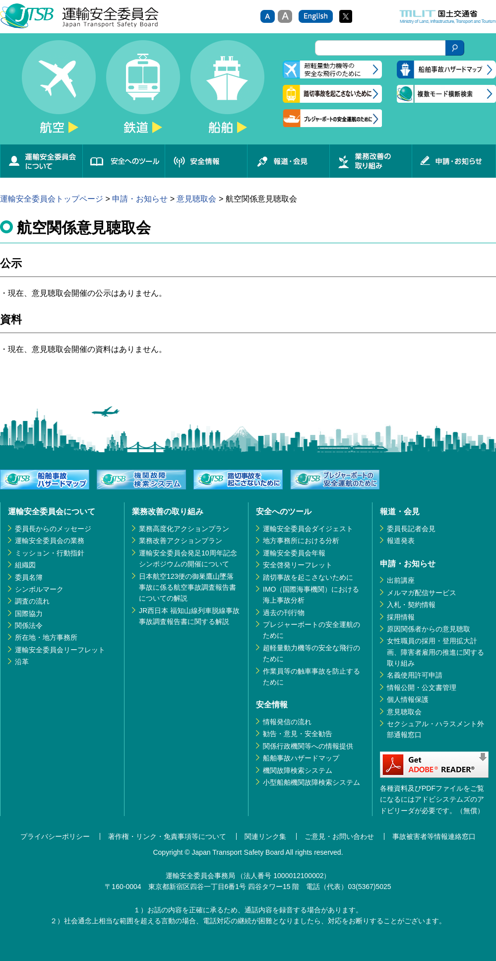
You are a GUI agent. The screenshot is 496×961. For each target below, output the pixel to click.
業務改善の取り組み (370, 161)
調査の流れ (32, 601)
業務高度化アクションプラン (184, 529)
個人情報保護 (408, 699)
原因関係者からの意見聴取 (428, 629)
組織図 (25, 565)
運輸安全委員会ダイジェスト (308, 529)
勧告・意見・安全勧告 (297, 734)
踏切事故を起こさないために (308, 577)
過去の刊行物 (284, 613)
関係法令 (29, 625)
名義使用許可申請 (414, 675)
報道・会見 (288, 161)
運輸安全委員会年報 (294, 553)
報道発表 (401, 541)
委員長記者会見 (411, 529)
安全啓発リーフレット (297, 565)
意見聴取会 (196, 199)
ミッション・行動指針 (49, 553)
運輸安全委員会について (41, 161)
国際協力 (29, 614)
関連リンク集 (265, 836)
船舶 (227, 92)
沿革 (22, 662)
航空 (58, 92)
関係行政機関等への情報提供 (308, 746)
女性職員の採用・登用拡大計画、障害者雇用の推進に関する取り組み (435, 652)
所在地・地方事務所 (46, 637)
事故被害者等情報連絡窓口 (434, 836)
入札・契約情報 (411, 605)
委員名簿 (29, 577)
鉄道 (143, 92)
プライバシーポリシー (55, 836)
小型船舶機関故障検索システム (311, 782)
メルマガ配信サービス (421, 593)
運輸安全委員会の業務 (49, 541)
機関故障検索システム (297, 770)
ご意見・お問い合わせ (339, 836)
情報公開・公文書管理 (421, 687)
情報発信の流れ (287, 722)
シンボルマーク (39, 589)
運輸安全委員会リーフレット (60, 650)
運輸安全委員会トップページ (51, 199)
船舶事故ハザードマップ (301, 758)
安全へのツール (123, 161)
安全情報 (206, 161)
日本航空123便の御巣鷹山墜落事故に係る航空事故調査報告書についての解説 (187, 587)
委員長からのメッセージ (53, 529)
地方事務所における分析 (301, 541)
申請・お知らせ (454, 161)
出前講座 (401, 580)
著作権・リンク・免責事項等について (167, 836)
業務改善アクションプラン (180, 541)
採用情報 (401, 617)
